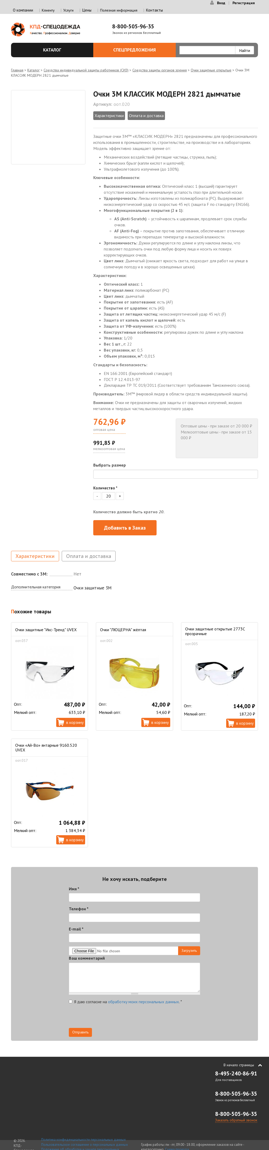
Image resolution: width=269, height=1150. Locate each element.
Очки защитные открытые (211, 70)
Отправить (80, 1032)
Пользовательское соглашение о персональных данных (84, 1144)
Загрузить (189, 950)
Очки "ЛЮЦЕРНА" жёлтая (123, 629)
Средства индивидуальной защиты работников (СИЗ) (86, 70)
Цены (86, 10)
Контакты (154, 10)
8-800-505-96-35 (133, 26)
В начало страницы (239, 1065)
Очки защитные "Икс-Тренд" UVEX (46, 629)
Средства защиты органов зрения (159, 70)
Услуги (68, 10)
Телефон (79, 908)
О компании (23, 10)
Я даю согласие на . (125, 1001)
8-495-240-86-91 (236, 1073)
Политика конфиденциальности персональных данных (83, 1139)
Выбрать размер (109, 465)
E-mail (76, 929)
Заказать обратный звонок (236, 1120)
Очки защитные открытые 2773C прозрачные (215, 631)
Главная (17, 70)
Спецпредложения (141, 50)
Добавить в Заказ (125, 527)
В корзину (75, 722)
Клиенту (48, 10)
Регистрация (243, 3)
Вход (221, 3)
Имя (74, 888)
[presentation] (109, 1017)
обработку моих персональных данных (143, 1001)
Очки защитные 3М (93, 588)
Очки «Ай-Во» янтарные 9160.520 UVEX (46, 747)
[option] (48, 127)
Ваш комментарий (87, 958)
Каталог (65, 50)
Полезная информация (118, 10)
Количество (105, 487)
